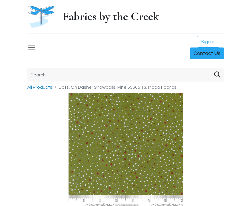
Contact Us (207, 53)
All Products (39, 87)
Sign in (208, 41)
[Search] (217, 75)
